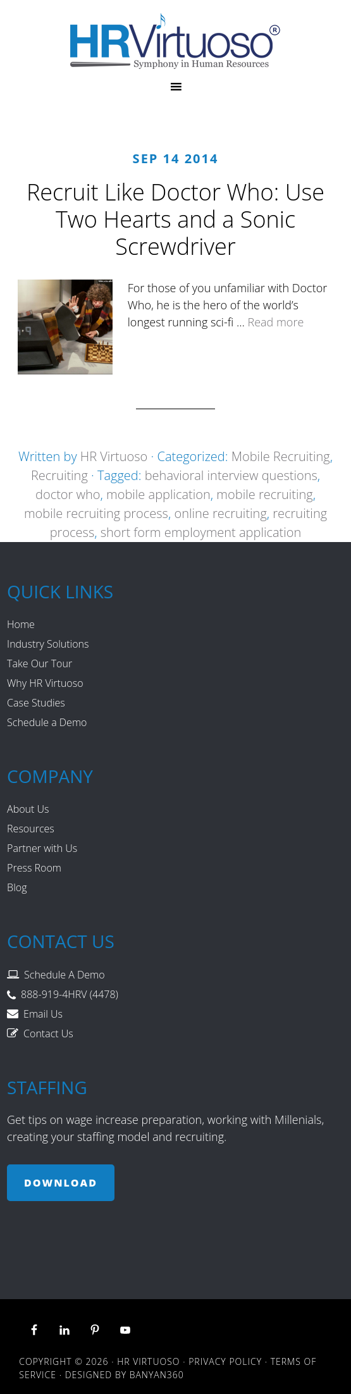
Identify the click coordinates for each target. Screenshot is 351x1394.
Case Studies (36, 703)
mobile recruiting (264, 494)
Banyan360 (157, 1375)
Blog (17, 887)
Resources (30, 829)
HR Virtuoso (175, 41)
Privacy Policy (225, 1361)
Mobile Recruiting (280, 456)
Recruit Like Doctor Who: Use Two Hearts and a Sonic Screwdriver (175, 219)
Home (21, 624)
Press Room (34, 868)
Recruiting (59, 475)
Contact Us (48, 1033)
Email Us (43, 1014)
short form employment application (201, 532)
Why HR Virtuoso (45, 683)
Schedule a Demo (47, 722)
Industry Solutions (48, 644)
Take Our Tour (39, 663)
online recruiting (220, 513)
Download (60, 1183)
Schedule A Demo (64, 975)
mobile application (158, 494)
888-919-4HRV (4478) (69, 994)
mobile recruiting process (96, 513)
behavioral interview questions (231, 475)
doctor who (68, 494)
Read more (275, 322)
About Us (28, 809)
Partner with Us (42, 848)
